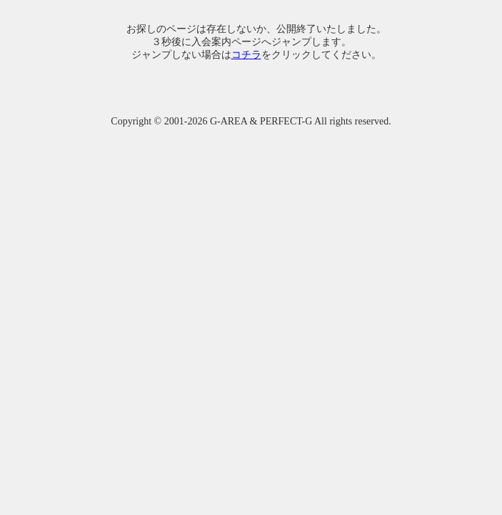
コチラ (246, 54)
